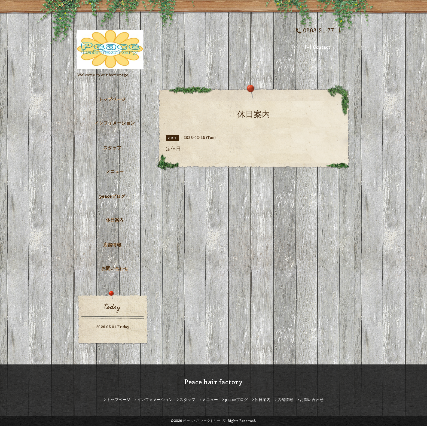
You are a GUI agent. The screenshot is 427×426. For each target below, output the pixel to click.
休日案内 (115, 220)
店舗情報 (112, 244)
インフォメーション (114, 123)
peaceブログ (112, 196)
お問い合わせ (114, 268)
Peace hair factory (213, 382)
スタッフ (112, 147)
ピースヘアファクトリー (202, 421)
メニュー (115, 171)
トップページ (112, 99)
